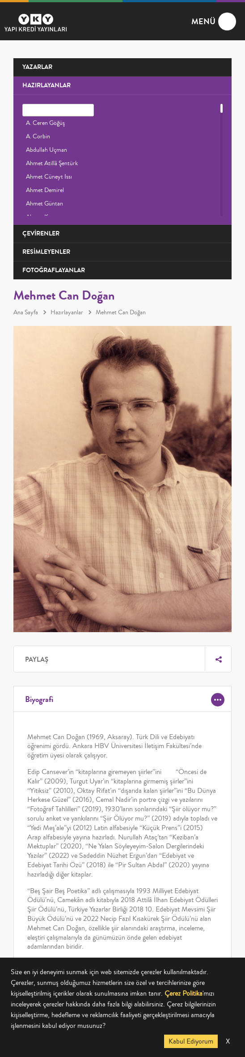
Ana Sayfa (25, 312)
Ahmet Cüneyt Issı (49, 176)
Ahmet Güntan (44, 203)
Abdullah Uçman (46, 149)
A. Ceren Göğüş (45, 123)
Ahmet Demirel (45, 190)
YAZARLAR (37, 67)
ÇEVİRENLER (40, 233)
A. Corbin (38, 136)
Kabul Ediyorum (191, 1041)
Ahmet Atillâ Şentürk (52, 163)
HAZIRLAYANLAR (46, 85)
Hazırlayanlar (67, 312)
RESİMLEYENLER (46, 252)
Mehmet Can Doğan (121, 312)
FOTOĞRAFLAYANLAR (53, 270)
